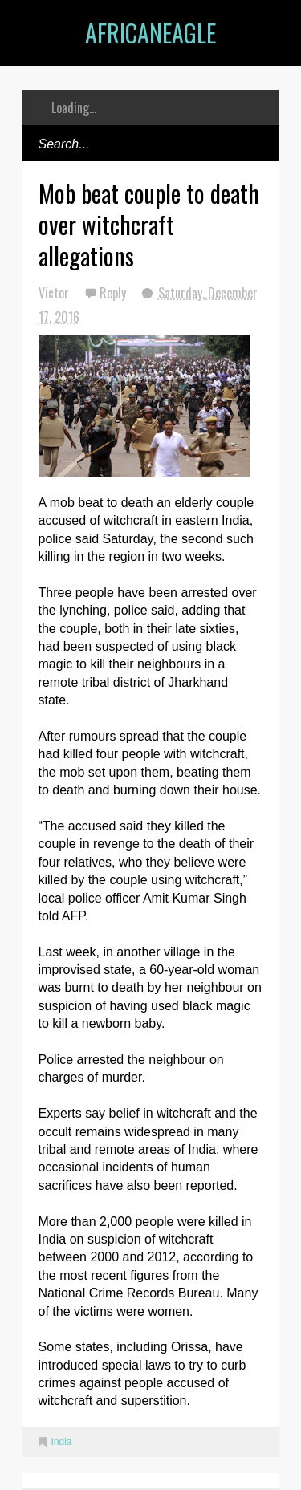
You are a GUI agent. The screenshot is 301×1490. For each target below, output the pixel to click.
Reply (114, 292)
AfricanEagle (150, 32)
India (61, 1441)
